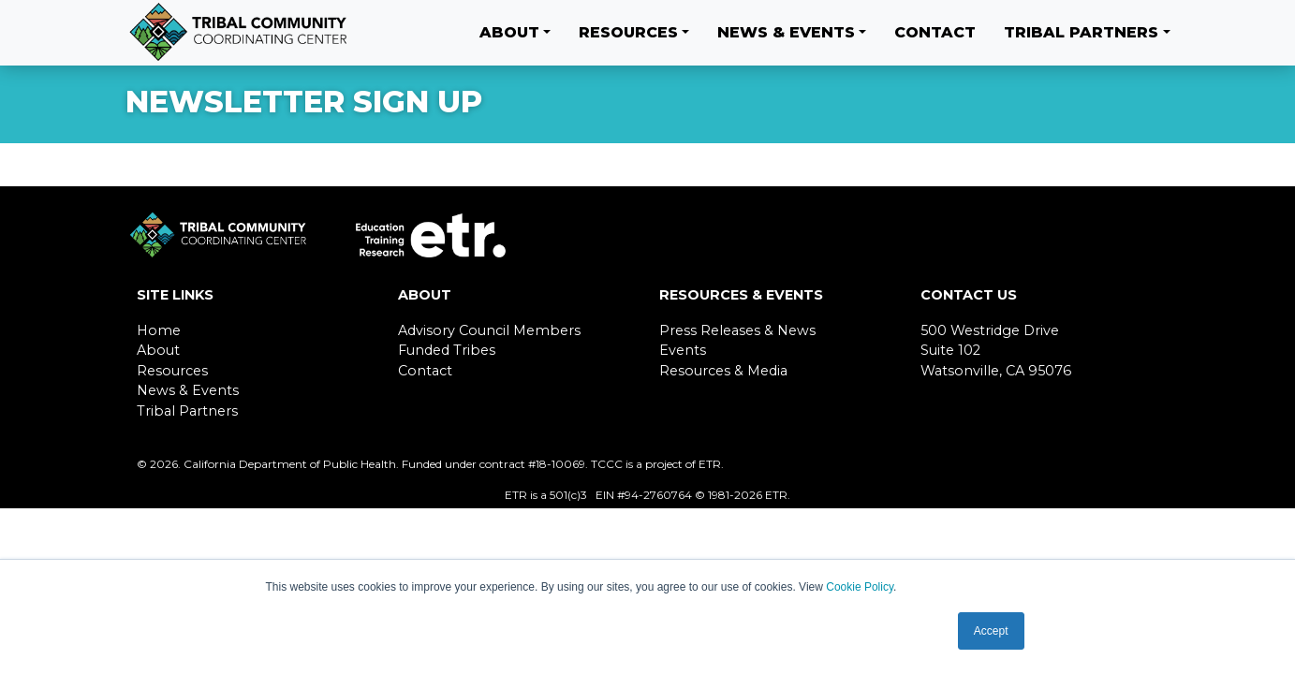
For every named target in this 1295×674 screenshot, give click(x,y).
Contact (935, 32)
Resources (628, 32)
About (509, 32)
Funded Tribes (446, 350)
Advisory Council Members (489, 330)
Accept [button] (991, 630)
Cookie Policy (859, 586)
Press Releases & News (737, 330)
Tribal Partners (1081, 32)
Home (159, 330)
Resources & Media (723, 370)
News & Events (786, 32)
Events (682, 350)
